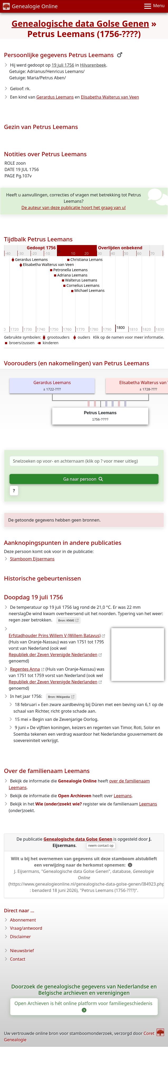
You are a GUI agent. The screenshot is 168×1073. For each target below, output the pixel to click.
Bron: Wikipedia (59, 697)
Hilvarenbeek (93, 65)
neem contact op (100, 845)
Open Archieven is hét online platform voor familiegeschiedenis (84, 1006)
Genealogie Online (30, 6)
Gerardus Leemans (55, 97)
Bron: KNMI (66, 620)
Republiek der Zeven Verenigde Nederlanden (53, 654)
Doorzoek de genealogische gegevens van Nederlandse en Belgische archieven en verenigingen (84, 989)
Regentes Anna (25, 669)
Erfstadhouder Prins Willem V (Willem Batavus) (54, 635)
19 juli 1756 (63, 65)
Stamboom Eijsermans (32, 559)
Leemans (123, 796)
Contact (17, 959)
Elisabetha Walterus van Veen (110, 97)
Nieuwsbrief (22, 951)
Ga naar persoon (83, 479)
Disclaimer (20, 937)
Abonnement (23, 920)
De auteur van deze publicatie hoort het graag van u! (73, 207)
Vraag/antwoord (26, 928)
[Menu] (154, 6)
